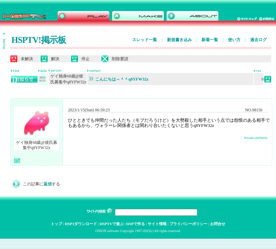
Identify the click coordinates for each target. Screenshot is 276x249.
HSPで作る (135, 224)
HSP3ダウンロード (81, 224)
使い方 (234, 39)
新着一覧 (209, 39)
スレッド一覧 (144, 39)
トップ (56, 224)
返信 (47, 184)
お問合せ (217, 224)
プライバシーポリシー (188, 224)
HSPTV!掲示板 (38, 40)
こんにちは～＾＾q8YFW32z (118, 79)
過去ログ (258, 39)
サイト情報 (157, 224)
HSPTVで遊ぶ (112, 224)
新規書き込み (179, 39)
